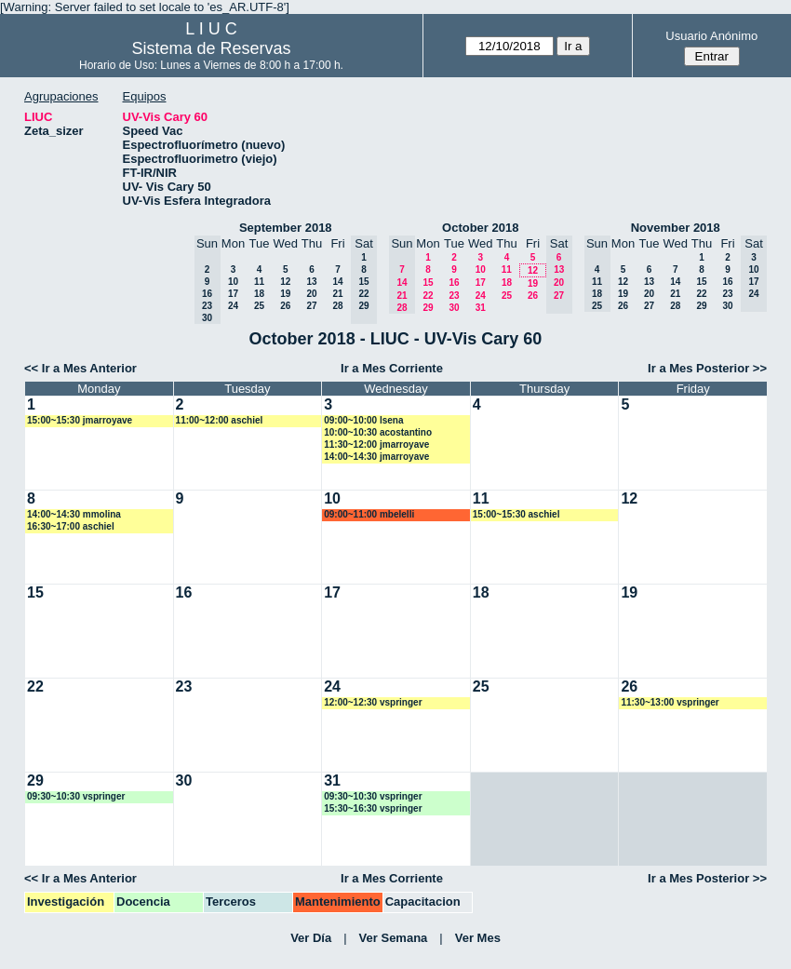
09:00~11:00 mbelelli (369, 514)
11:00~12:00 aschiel (219, 420)
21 (337, 294)
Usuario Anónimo (711, 36)
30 (454, 308)
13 (311, 281)
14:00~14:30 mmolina (74, 514)
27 (311, 306)
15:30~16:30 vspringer (373, 808)
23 (454, 295)
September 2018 (285, 228)
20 (311, 294)
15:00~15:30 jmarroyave (79, 420)
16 (454, 282)
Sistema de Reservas (210, 48)
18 (259, 294)
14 (337, 281)
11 (259, 281)
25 (259, 306)
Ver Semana (393, 938)
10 (233, 281)
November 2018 (675, 228)
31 (481, 308)
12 (285, 281)
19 (285, 294)
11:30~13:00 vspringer (669, 702)
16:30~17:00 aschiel (70, 526)
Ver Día (310, 938)
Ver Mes (478, 938)
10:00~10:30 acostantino (378, 432)
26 (285, 306)
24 (233, 306)
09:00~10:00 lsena (363, 420)
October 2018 (480, 228)
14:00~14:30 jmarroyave (376, 456)
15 (427, 282)
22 (427, 295)
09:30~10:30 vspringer (76, 796)
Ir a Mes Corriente (392, 368)
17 (233, 294)
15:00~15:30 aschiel (516, 514)
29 (427, 308)
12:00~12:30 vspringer (373, 702)
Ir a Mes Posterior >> (707, 368)
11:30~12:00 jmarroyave (376, 444)
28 (337, 306)
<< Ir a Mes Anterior (80, 368)
